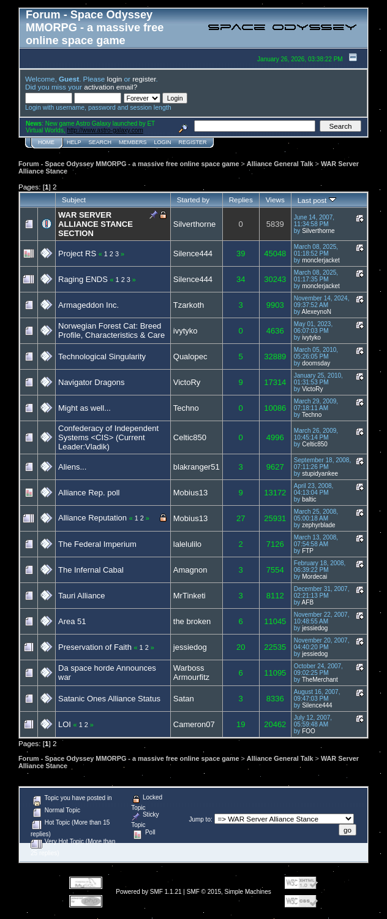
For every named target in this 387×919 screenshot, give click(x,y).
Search (100, 142)
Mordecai (314, 576)
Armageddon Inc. (88, 305)
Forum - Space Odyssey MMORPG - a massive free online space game (128, 163)
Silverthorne (194, 224)
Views (275, 200)
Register (193, 142)
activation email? (110, 87)
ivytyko (185, 330)
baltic (309, 499)
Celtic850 (189, 437)
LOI (64, 724)
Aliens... (72, 466)
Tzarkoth (189, 305)
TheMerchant (320, 679)
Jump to (200, 819)
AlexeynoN (316, 311)
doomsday (316, 363)
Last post (317, 200)
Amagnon (190, 569)
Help (74, 142)
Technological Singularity (102, 356)
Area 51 (72, 621)
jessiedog (315, 628)
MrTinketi (189, 595)
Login (162, 142)
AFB (308, 602)
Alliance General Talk (280, 163)
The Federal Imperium (97, 544)
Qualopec (190, 356)
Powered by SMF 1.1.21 (148, 891)
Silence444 (192, 253)
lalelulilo (187, 544)
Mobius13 (190, 492)
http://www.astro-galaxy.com (105, 130)
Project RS (77, 253)
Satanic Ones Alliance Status (109, 698)
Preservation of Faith (95, 647)
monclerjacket (321, 260)
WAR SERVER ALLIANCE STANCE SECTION (95, 224)
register (144, 79)
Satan (183, 698)
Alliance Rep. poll (88, 492)
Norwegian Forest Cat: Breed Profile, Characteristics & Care (111, 330)
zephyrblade (318, 525)
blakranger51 (196, 466)
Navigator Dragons (91, 382)
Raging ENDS (83, 279)
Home (46, 142)
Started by (193, 200)
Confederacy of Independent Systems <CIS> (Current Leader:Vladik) (108, 437)
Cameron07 (194, 724)
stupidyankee (320, 473)
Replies (241, 200)
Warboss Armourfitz (191, 672)
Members (133, 142)
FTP (308, 550)
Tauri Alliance (81, 595)
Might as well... (84, 408)
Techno (186, 408)
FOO (308, 731)
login (114, 79)
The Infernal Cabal (91, 569)
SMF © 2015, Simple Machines (229, 891)
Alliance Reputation (92, 517)
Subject (74, 200)
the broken (192, 621)
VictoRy (187, 382)
